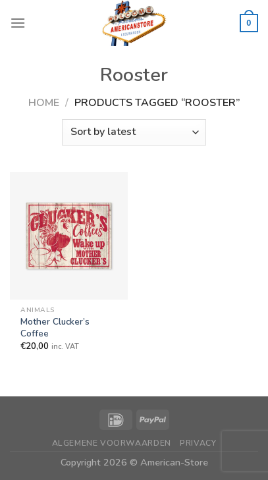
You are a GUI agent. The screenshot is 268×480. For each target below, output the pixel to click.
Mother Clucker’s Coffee (55, 327)
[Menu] (18, 23)
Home (43, 102)
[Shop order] (134, 132)
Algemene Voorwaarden (111, 443)
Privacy (198, 443)
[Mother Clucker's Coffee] (69, 236)
